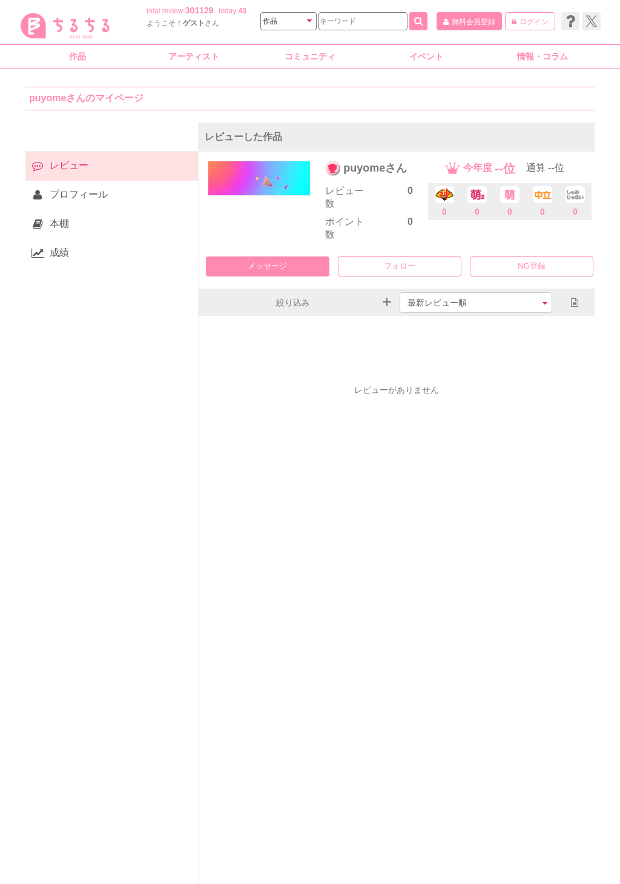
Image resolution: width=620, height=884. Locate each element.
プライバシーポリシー (339, 855)
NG (524, 265)
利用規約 (177, 855)
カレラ (535, 855)
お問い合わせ (408, 855)
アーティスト (193, 56)
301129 (199, 10)
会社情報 (90, 855)
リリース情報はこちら (477, 855)
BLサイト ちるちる (363, 868)
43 (242, 11)
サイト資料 (134, 855)
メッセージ (267, 265)
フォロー (399, 265)
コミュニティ (310, 56)
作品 (77, 56)
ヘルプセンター (267, 855)
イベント (426, 56)
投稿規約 (216, 855)
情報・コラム (542, 56)
